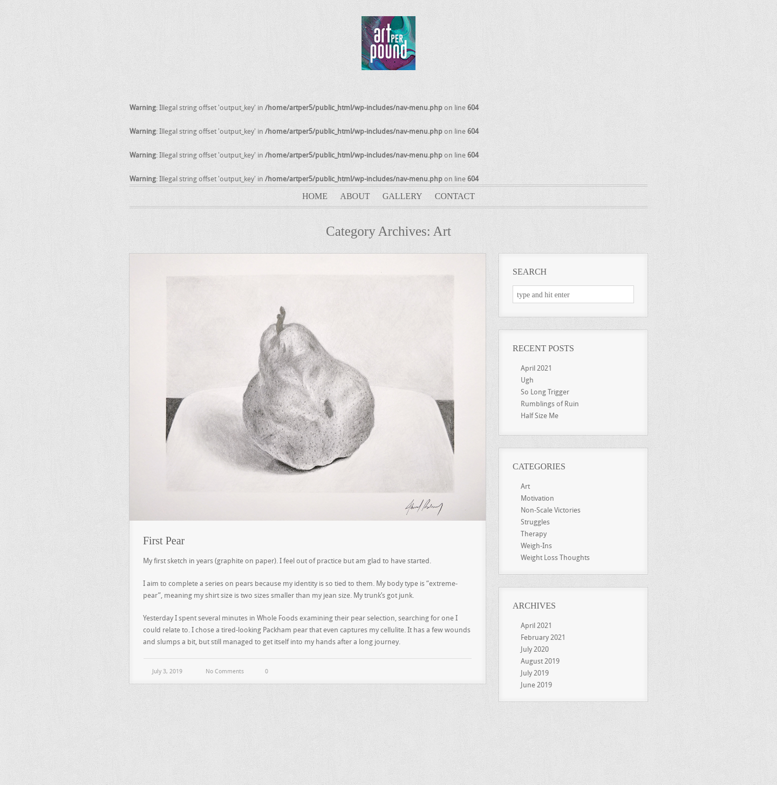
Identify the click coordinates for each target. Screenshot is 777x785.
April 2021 (536, 368)
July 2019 (535, 673)
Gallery (402, 196)
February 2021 (543, 637)
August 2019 (540, 661)
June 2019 (536, 685)
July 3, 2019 (166, 671)
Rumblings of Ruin (550, 403)
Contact (455, 196)
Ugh (527, 380)
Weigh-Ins (536, 545)
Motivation (537, 498)
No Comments (225, 671)
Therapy (534, 533)
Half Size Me (539, 415)
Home (315, 196)
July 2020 (535, 649)
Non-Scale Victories (551, 510)
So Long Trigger (545, 392)
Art (525, 486)
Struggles (535, 522)
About (355, 196)
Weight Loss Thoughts (555, 557)
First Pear (164, 541)
